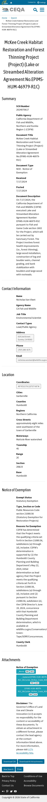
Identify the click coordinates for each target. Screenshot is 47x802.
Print (19, 769)
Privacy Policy (9, 780)
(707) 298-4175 (24, 350)
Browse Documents (34, 785)
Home (4, 18)
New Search (8, 769)
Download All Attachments (31, 761)
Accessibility (30, 780)
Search (14, 18)
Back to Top (8, 776)
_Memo (26, 671)
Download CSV (10, 761)
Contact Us (31, 2)
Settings (41, 2)
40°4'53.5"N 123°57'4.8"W (28, 386)
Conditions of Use (33, 776)
